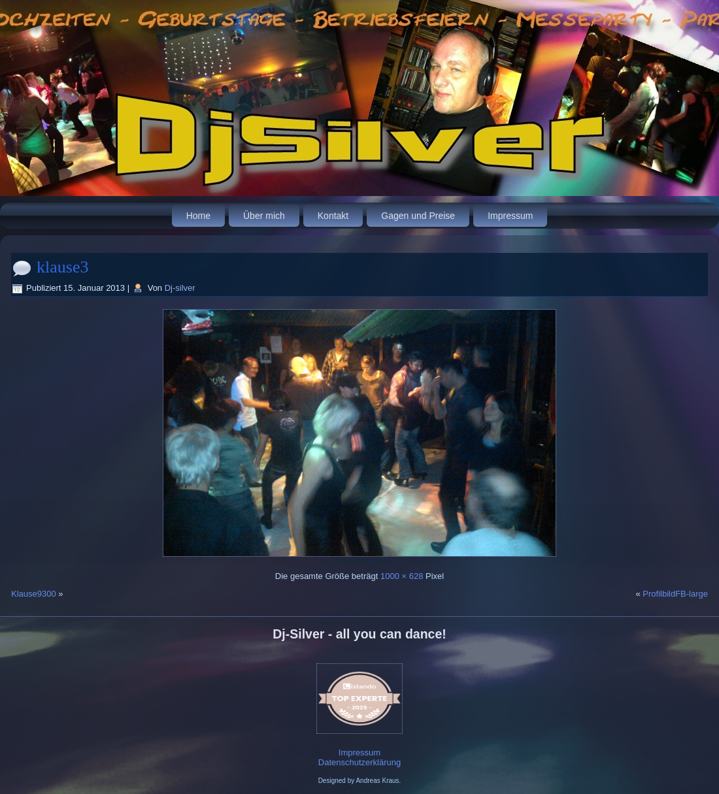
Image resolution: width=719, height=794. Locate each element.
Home (198, 215)
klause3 (62, 266)
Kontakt (333, 215)
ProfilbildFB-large (675, 594)
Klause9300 (33, 594)
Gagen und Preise (418, 215)
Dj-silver (180, 288)
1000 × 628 (401, 576)
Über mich (264, 215)
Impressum (510, 215)
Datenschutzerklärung (359, 762)
